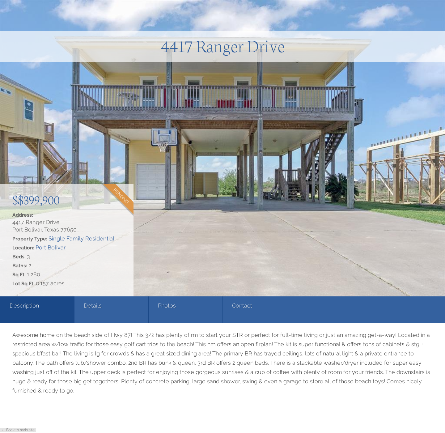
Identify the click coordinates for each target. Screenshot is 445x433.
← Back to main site (18, 430)
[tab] (37, 309)
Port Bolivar (51, 247)
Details (93, 305)
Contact (242, 305)
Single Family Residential (81, 238)
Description (24, 305)
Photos (167, 305)
